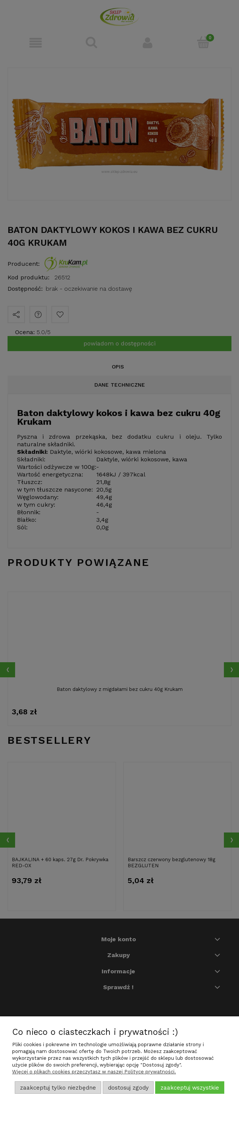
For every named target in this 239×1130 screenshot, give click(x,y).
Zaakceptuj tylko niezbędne (58, 1087)
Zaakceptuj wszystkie (189, 1087)
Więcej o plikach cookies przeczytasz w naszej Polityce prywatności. (94, 1072)
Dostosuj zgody (128, 1087)
